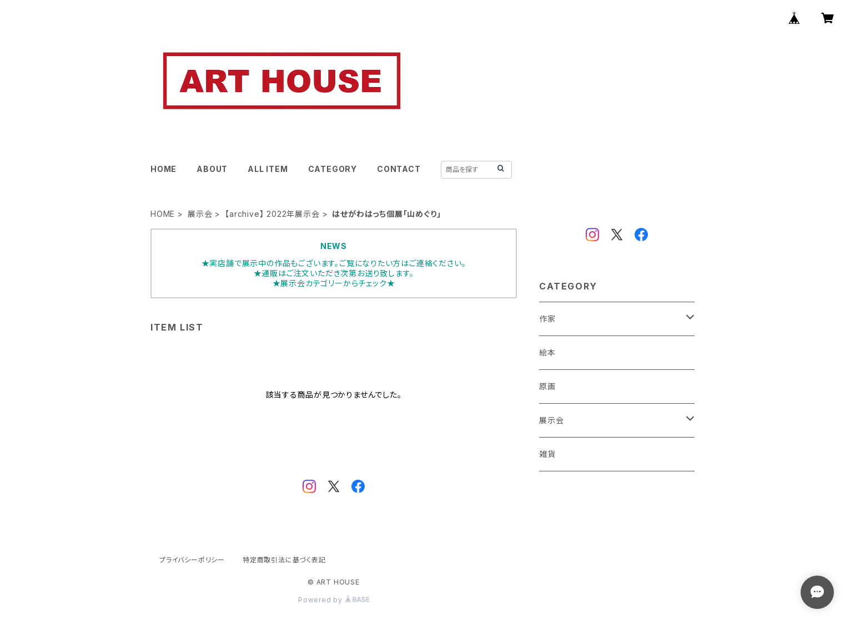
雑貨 (547, 454)
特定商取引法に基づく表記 (284, 560)
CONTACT (399, 169)
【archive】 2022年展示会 (272, 213)
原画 (547, 386)
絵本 (547, 352)
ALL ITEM (268, 169)
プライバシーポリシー (192, 560)
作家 (547, 318)
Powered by (333, 600)
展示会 (200, 213)
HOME (163, 169)
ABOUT (212, 169)
